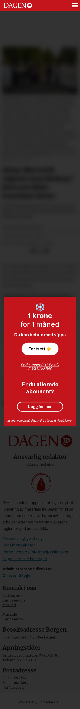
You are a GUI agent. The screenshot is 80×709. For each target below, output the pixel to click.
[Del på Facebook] (33, 251)
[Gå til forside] (18, 5)
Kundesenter (13, 619)
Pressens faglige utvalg (22, 538)
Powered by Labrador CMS (40, 702)
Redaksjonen (13, 596)
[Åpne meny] (75, 5)
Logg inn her (40, 406)
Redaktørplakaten (19, 545)
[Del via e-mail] (46, 251)
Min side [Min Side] (9, 614)
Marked (9, 605)
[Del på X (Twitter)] (40, 251)
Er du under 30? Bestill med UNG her (40, 366)
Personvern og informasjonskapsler (36, 551)
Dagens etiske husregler (25, 558)
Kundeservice (13, 600)
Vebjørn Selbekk (40, 464)
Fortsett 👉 (40, 348)
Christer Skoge (17, 575)
